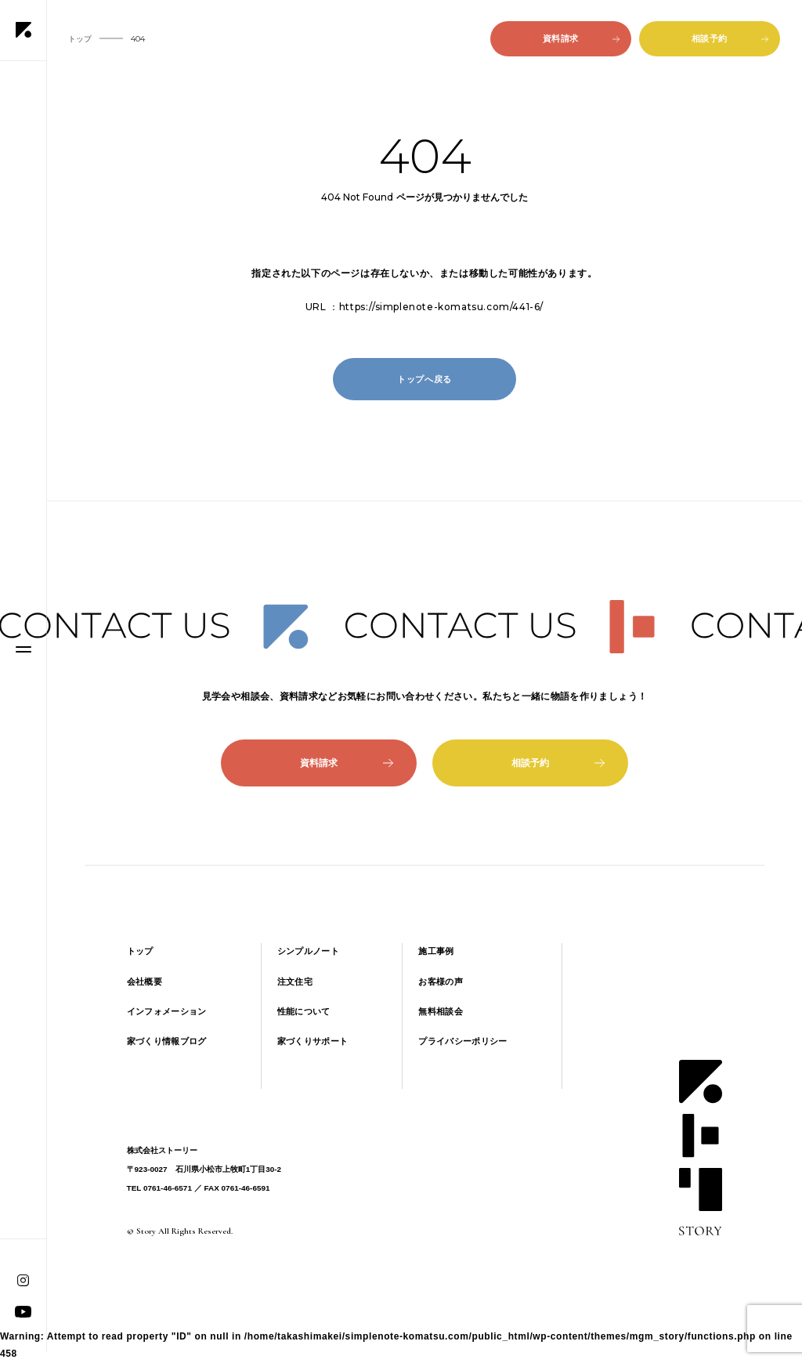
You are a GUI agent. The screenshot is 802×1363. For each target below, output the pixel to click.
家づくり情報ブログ (167, 1041)
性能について (304, 1011)
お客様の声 (440, 981)
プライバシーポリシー (462, 1041)
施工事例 (435, 951)
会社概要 (144, 981)
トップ (140, 951)
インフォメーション (167, 1011)
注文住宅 (294, 981)
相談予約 (730, 38)
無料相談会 (440, 1011)
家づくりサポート (313, 1041)
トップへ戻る (424, 379)
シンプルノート (308, 951)
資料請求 (581, 38)
